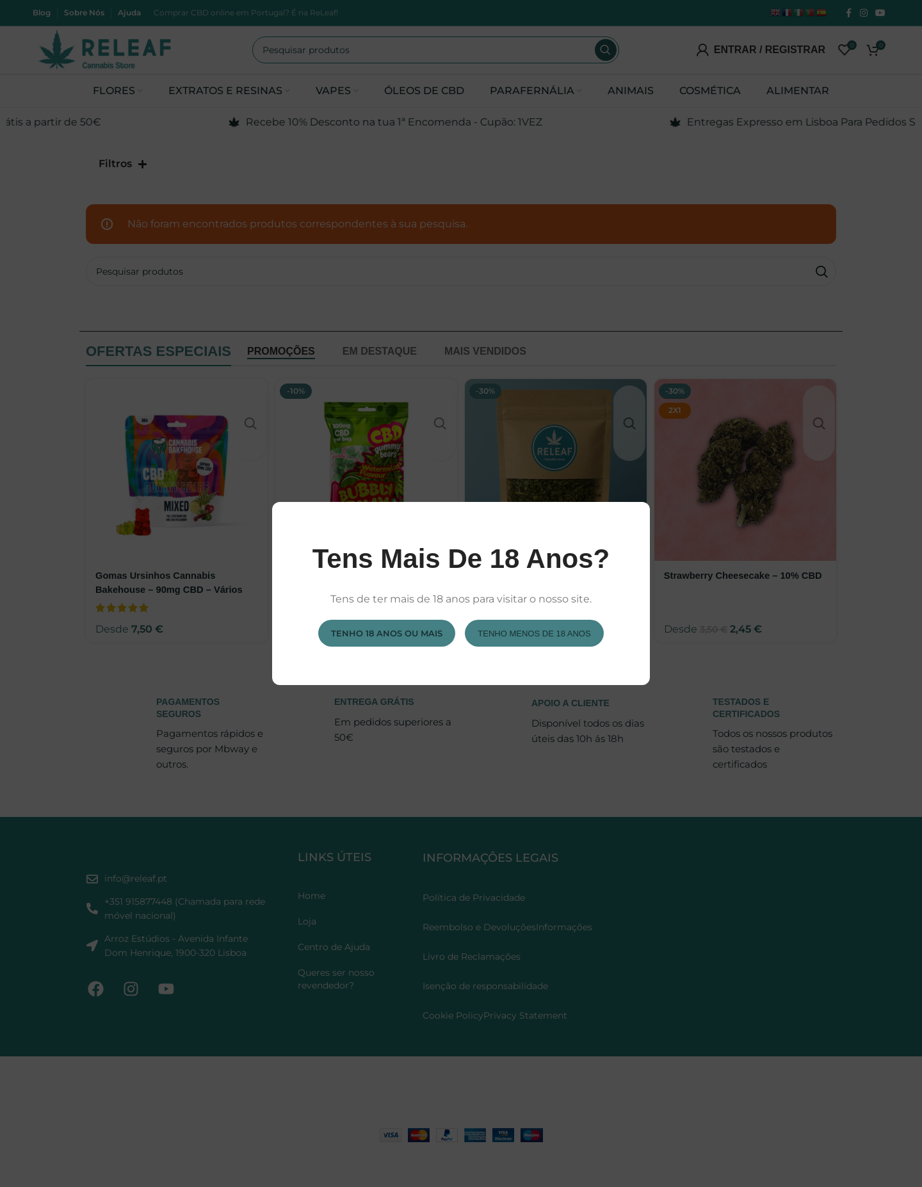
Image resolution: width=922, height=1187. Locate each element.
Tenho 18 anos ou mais (386, 632)
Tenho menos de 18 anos (534, 633)
